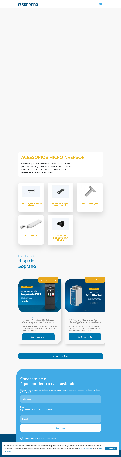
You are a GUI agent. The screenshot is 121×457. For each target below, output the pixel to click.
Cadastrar (60, 428)
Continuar (111, 449)
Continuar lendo (38, 337)
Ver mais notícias (60, 356)
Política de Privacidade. (85, 449)
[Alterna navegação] (100, 4)
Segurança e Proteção (48, 280)
